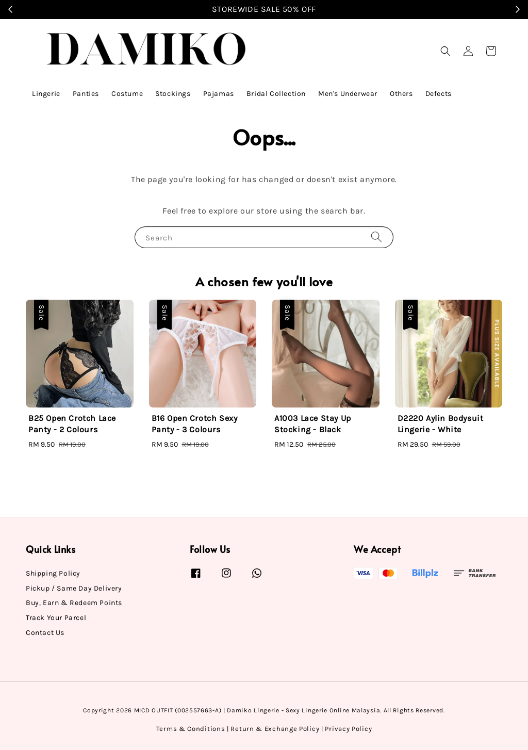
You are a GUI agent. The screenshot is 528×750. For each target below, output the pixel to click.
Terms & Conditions (190, 728)
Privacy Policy (348, 728)
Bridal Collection (276, 93)
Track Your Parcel (56, 617)
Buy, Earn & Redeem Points (74, 602)
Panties (86, 93)
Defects (438, 93)
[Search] (376, 237)
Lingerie (46, 93)
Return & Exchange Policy (274, 728)
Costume (127, 93)
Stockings (172, 93)
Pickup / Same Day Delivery (74, 588)
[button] (445, 51)
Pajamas (218, 93)
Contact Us (45, 632)
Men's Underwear (347, 93)
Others (401, 93)
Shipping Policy (53, 573)
